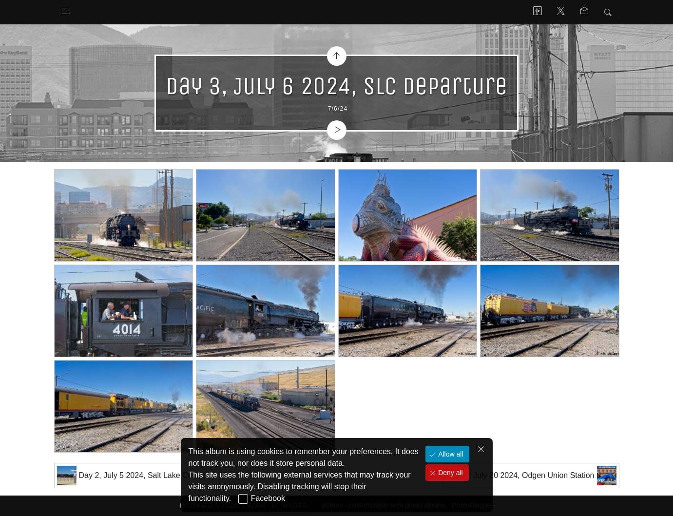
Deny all (449, 473)
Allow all (449, 454)
